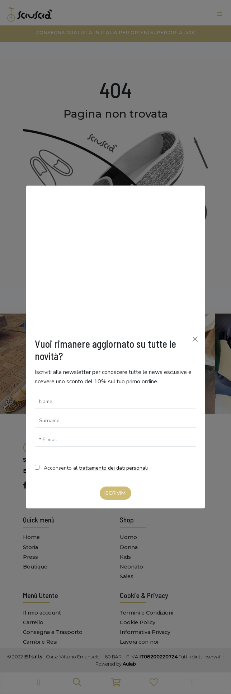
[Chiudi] (195, 339)
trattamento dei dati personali (113, 467)
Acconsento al (96, 467)
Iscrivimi (115, 493)
